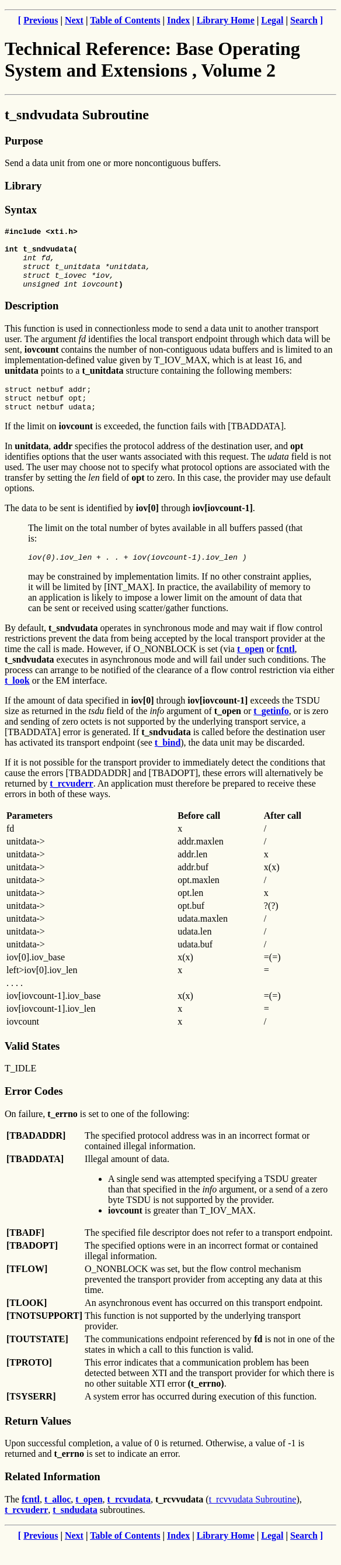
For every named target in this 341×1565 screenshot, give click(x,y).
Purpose (24, 141)
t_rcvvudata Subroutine (253, 1518)
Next (74, 20)
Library (23, 186)
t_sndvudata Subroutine (77, 114)
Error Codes (34, 1110)
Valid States (32, 1065)
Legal (272, 20)
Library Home (226, 20)
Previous (40, 20)
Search (304, 20)
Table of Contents (125, 20)
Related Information (52, 1496)
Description (31, 318)
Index (178, 20)
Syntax (21, 210)
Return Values (38, 1440)
